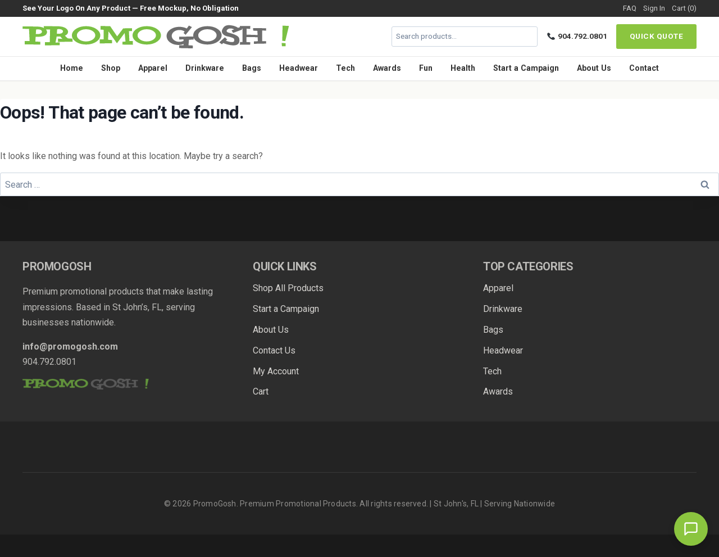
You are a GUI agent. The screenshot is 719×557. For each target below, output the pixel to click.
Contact (644, 68)
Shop (110, 68)
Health (462, 68)
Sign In (654, 8)
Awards (387, 68)
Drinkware (204, 68)
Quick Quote (657, 35)
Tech (345, 68)
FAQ (629, 8)
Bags (251, 68)
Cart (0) (684, 8)
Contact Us (274, 350)
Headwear (298, 68)
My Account (276, 371)
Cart (261, 391)
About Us (594, 68)
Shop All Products (288, 288)
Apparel (152, 68)
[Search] (527, 36)
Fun (426, 68)
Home (71, 68)
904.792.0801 (577, 35)
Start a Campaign (526, 68)
